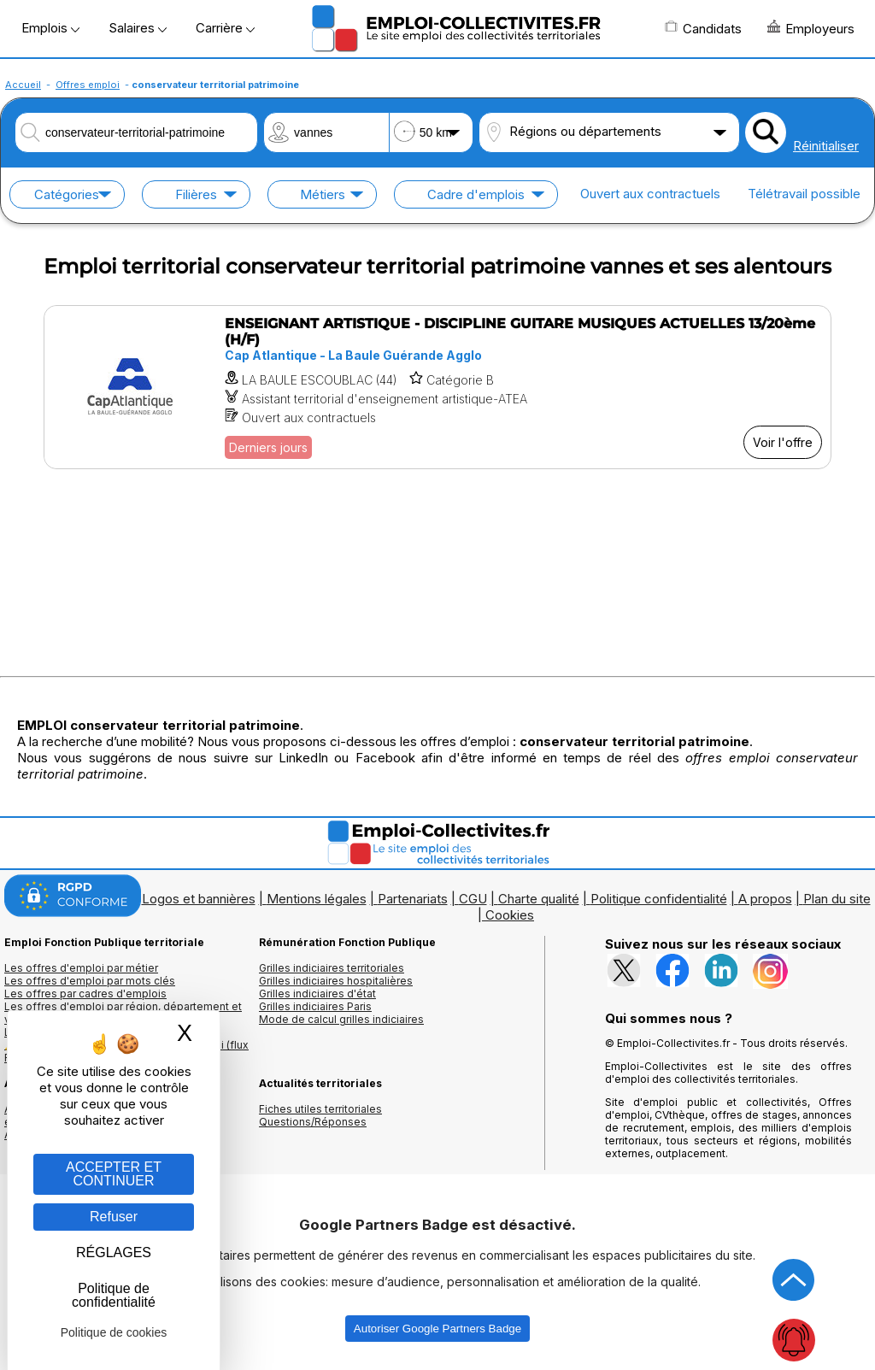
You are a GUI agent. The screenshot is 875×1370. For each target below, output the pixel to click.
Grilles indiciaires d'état (317, 993)
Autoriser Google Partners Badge (437, 1328)
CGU (473, 899)
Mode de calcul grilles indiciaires (341, 1019)
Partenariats (413, 899)
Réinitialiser (826, 146)
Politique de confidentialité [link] (114, 1295)
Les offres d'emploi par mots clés (89, 980)
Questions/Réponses (313, 1121)
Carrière (225, 28)
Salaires (138, 28)
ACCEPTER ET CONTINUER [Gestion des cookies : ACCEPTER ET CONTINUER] (113, 1174)
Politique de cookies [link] (114, 1332)
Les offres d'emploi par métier (81, 967)
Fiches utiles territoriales (320, 1108)
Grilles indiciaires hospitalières (336, 980)
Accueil (23, 85)
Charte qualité (538, 899)
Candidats (703, 28)
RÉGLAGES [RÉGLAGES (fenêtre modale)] (113, 1252)
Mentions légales (317, 899)
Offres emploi (88, 85)
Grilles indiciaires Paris (315, 1006)
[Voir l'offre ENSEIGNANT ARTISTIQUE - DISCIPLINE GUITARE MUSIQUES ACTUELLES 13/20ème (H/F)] (437, 387)
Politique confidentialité (658, 899)
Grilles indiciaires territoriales (331, 967)
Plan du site (837, 899)
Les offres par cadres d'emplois (85, 993)
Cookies (509, 915)
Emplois (50, 28)
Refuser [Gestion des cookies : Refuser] (114, 1216)
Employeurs (810, 28)
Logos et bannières (198, 899)
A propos (765, 899)
